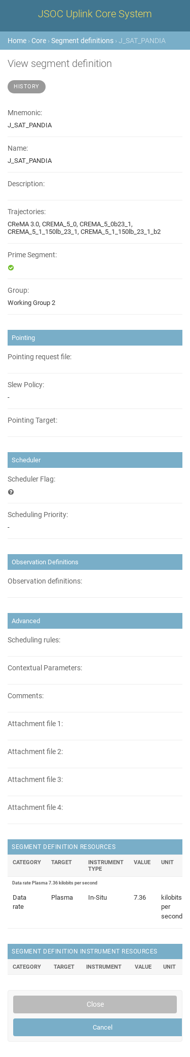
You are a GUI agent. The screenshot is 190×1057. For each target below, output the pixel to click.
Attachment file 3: (35, 779)
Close (95, 1004)
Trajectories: (27, 212)
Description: (26, 184)
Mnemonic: (25, 113)
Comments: (26, 696)
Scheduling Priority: (38, 515)
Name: (18, 148)
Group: (18, 290)
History (27, 86)
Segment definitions (82, 41)
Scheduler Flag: (31, 479)
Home (17, 41)
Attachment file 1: (35, 724)
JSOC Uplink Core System (95, 14)
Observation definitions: (45, 581)
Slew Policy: (26, 385)
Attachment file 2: (35, 752)
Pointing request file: (39, 357)
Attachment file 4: (35, 807)
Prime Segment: (32, 255)
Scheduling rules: (34, 640)
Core (38, 41)
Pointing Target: (32, 420)
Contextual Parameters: (45, 668)
